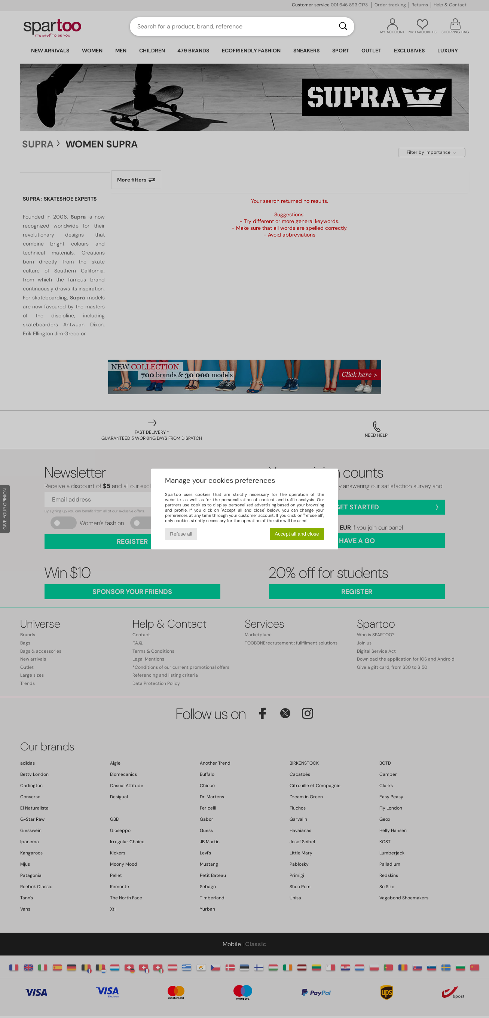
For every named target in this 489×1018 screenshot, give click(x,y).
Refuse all (181, 534)
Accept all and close (297, 534)
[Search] (343, 26)
